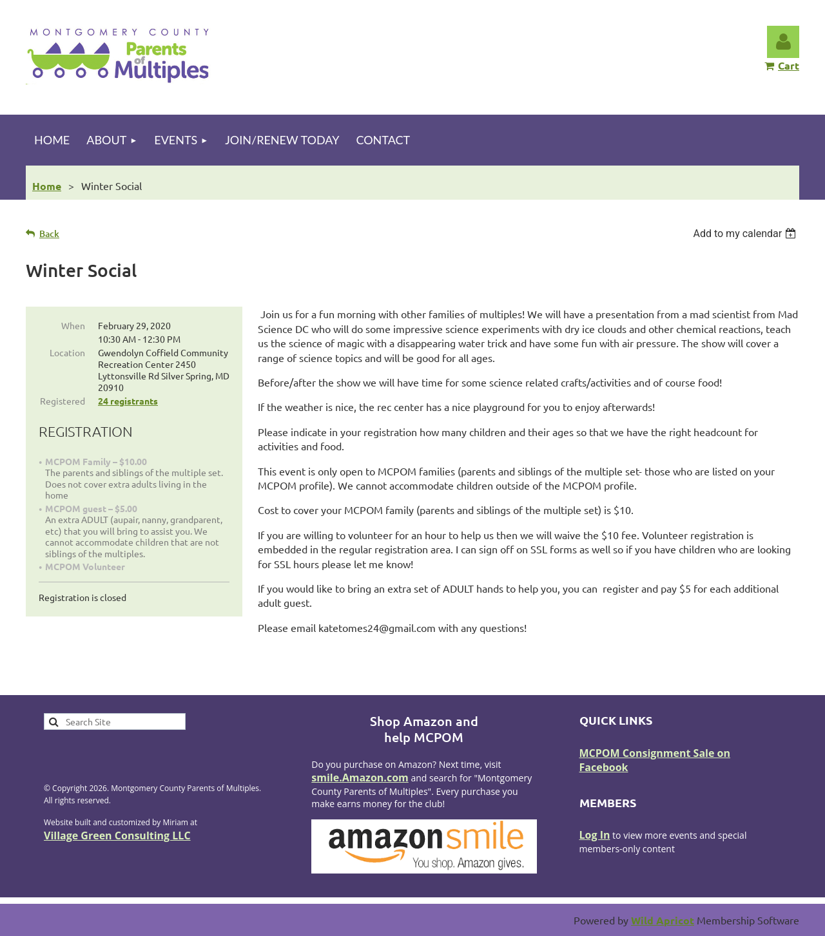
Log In (594, 835)
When (73, 325)
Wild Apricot (662, 920)
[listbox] (746, 233)
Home (46, 186)
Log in (783, 42)
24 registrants (128, 400)
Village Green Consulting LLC (117, 835)
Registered (62, 400)
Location (67, 352)
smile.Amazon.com (360, 777)
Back (49, 233)
